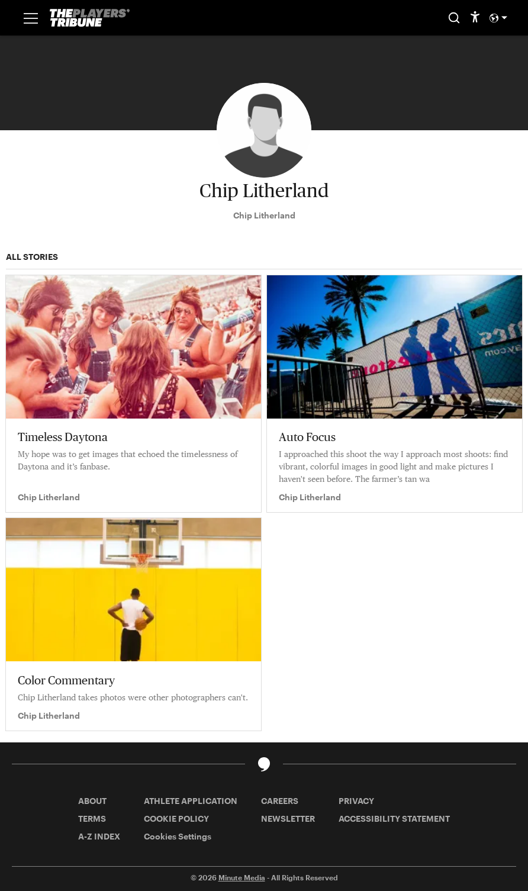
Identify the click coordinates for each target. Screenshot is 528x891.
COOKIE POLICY (176, 818)
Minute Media (241, 877)
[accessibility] (475, 18)
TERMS (92, 818)
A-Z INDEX (99, 836)
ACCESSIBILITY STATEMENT (394, 818)
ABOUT (92, 801)
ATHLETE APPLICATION (190, 801)
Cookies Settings (177, 836)
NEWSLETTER (288, 818)
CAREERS (279, 801)
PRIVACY (356, 801)
